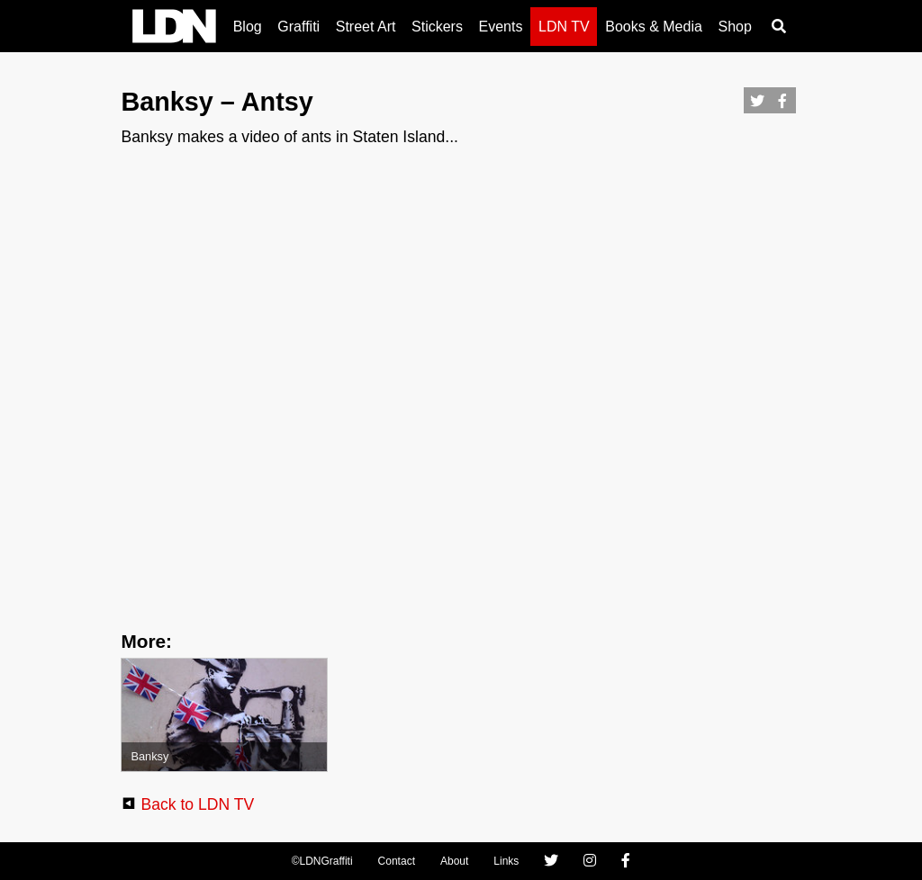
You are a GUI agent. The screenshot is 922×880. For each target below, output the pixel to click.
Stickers (437, 26)
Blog (247, 26)
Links (506, 861)
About (454, 861)
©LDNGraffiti (322, 861)
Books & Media (653, 26)
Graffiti (298, 26)
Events (501, 26)
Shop (734, 26)
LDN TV (564, 26)
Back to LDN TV (197, 804)
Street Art (366, 26)
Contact (396, 861)
